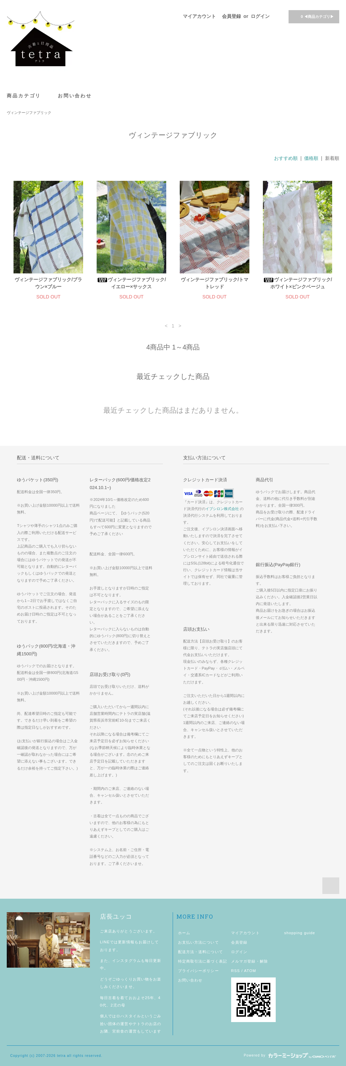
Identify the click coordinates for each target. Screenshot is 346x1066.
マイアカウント (199, 16)
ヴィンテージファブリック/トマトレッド (214, 283)
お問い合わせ (75, 95)
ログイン (260, 16)
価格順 (311, 158)
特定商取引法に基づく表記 (202, 961)
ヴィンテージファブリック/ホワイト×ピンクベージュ (297, 283)
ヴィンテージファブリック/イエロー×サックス (131, 283)
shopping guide (299, 933)
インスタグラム (126, 961)
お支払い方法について (198, 942)
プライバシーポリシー (198, 971)
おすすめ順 (286, 158)
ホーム (184, 933)
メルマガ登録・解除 (249, 961)
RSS (235, 971)
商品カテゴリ (27, 95)
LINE (105, 942)
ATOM (250, 971)
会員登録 (231, 16)
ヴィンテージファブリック (29, 113)
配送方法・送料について (200, 952)
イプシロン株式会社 (222, 509)
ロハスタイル (128, 1016)
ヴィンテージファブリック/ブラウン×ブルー (48, 283)
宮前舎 (118, 1031)
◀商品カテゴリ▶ (313, 16)
